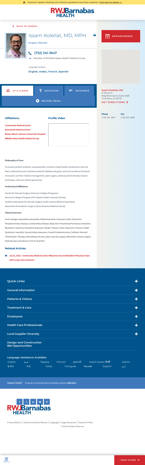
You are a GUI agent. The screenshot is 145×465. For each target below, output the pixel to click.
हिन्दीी (107, 362)
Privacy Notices (14, 422)
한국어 (11, 366)
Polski (49, 366)
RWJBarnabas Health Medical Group (22, 138)
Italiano (126, 362)
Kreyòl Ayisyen (97, 362)
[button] (129, 460)
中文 (28, 366)
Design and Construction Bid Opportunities (24, 344)
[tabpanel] (48, 189)
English (12, 362)
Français (61, 362)
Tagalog (44, 362)
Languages (54, 422)
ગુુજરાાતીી (77, 362)
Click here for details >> (110, 2)
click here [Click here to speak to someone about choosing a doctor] (71, 383)
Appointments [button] (119, 36)
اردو (123, 366)
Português (70, 366)
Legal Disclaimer (68, 422)
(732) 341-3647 (42, 53)
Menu (6, 460)
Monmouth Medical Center (17, 129)
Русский (88, 366)
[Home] (72, 12)
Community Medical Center (18, 125)
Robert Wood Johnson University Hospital (25, 134)
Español (107, 366)
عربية (26, 362)
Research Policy (86, 422)
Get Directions (113, 102)
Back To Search (25, 26)
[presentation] (17, 91)
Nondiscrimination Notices (35, 422)
